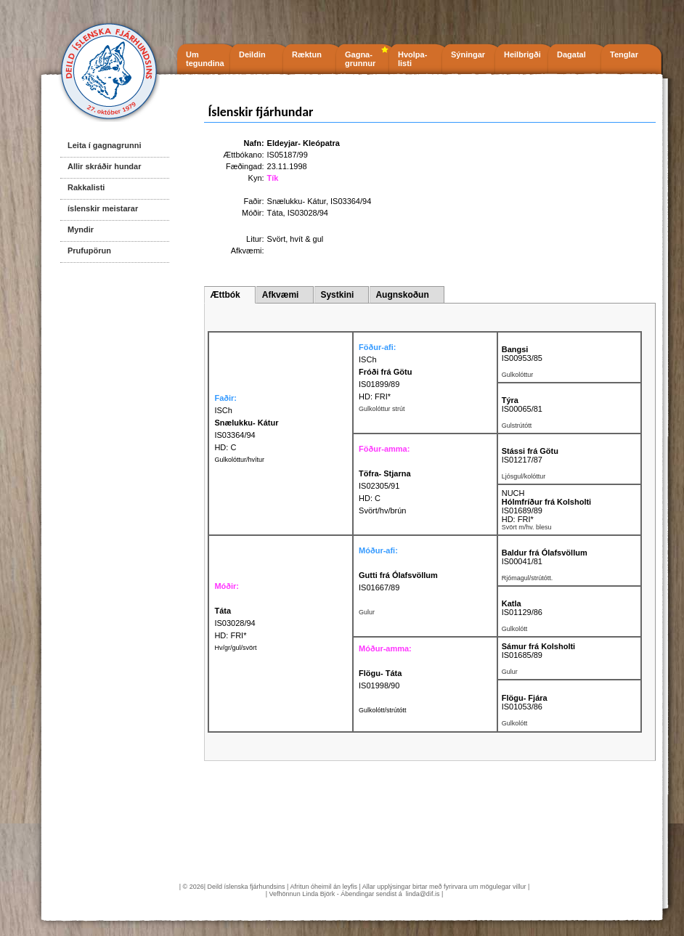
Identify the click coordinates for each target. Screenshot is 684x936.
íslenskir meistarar (103, 208)
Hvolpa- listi (412, 59)
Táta (275, 212)
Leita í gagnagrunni (104, 145)
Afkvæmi (280, 295)
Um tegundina (205, 59)
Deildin (252, 54)
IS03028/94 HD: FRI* (234, 623)
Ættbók (225, 295)
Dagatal (571, 54)
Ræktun (307, 54)
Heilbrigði (522, 54)
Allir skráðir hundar (104, 166)
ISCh (367, 359)
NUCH (513, 493)
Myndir (81, 229)
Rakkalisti (86, 187)
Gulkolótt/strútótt (383, 710)
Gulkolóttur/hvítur (239, 459)
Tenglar (624, 54)
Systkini (337, 295)
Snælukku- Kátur (296, 201)
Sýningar (468, 54)
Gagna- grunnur (360, 59)
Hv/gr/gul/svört (235, 647)
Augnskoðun (401, 295)
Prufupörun (89, 250)
